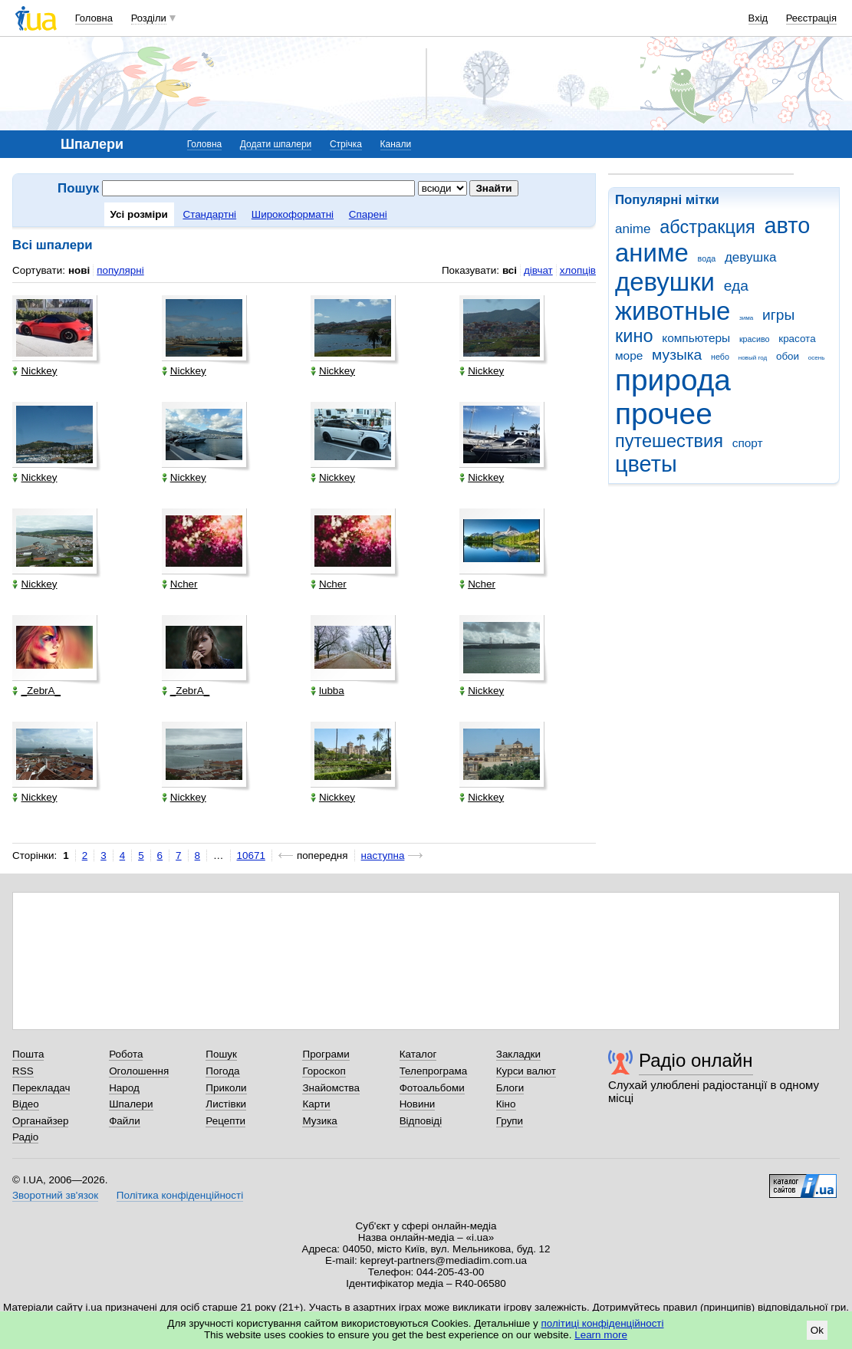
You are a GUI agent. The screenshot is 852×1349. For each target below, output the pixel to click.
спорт (747, 442)
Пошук (221, 1054)
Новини (418, 1104)
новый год (753, 357)
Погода (222, 1071)
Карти (316, 1104)
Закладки (518, 1054)
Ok (817, 1330)
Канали (396, 144)
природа (673, 380)
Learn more (600, 1335)
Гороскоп (323, 1071)
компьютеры (696, 337)
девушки (665, 282)
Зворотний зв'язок (55, 1195)
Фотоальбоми (432, 1088)
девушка (751, 257)
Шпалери (131, 1104)
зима (746, 317)
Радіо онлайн (696, 1060)
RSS (23, 1071)
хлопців (578, 270)
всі (509, 270)
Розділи (148, 18)
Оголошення (139, 1071)
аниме (652, 253)
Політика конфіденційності (180, 1195)
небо (720, 356)
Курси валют (526, 1071)
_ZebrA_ (36, 690)
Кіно (506, 1104)
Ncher (180, 584)
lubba (327, 690)
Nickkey (34, 371)
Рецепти (225, 1121)
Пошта (28, 1054)
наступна (383, 855)
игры (778, 315)
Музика (319, 1121)
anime (632, 229)
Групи (509, 1121)
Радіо (25, 1137)
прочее (663, 413)
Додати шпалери (275, 144)
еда (736, 286)
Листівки (226, 1104)
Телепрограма (434, 1071)
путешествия (669, 441)
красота (796, 338)
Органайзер (40, 1121)
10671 (251, 855)
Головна (94, 18)
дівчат (538, 270)
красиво (754, 339)
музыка (677, 355)
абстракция (707, 227)
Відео (25, 1104)
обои (787, 356)
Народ (124, 1088)
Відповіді (421, 1121)
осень (816, 357)
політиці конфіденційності (602, 1323)
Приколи (226, 1088)
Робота (126, 1054)
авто (788, 225)
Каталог (418, 1054)
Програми (325, 1054)
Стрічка (346, 144)
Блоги (510, 1088)
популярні (120, 270)
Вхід (758, 18)
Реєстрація (811, 18)
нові (79, 270)
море (629, 355)
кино (634, 336)
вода (707, 258)
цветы (646, 464)
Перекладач (41, 1088)
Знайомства (331, 1088)
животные (672, 311)
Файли (124, 1121)
